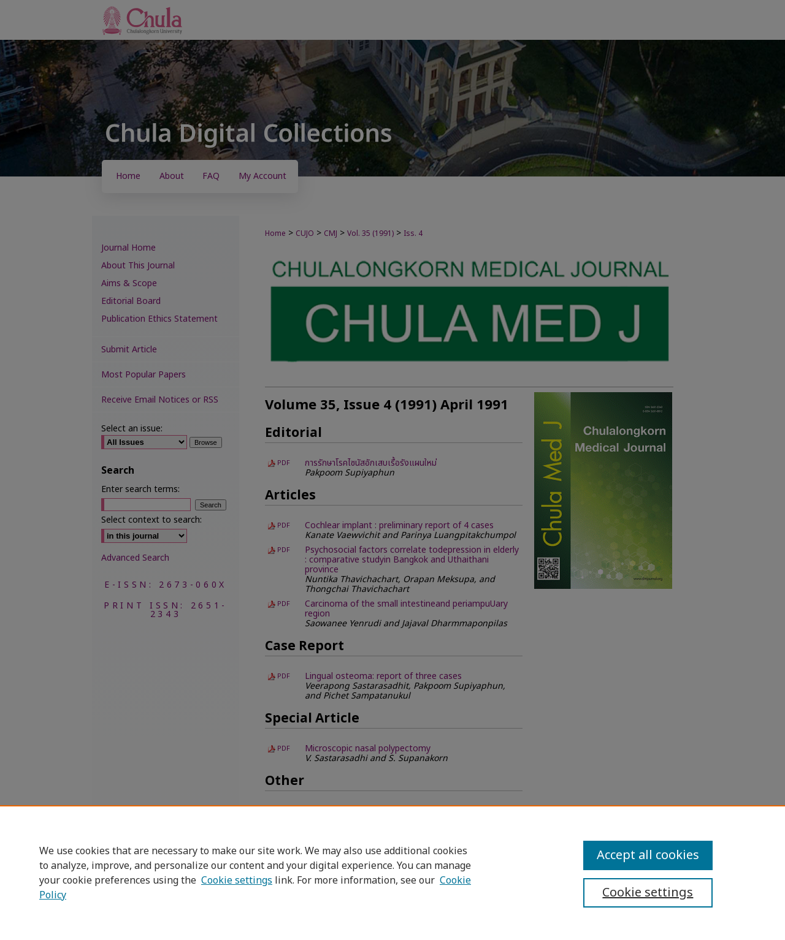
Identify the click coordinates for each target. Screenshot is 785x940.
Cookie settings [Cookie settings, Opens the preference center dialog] (647, 893)
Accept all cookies (648, 855)
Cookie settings (236, 880)
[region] (392, 872)
